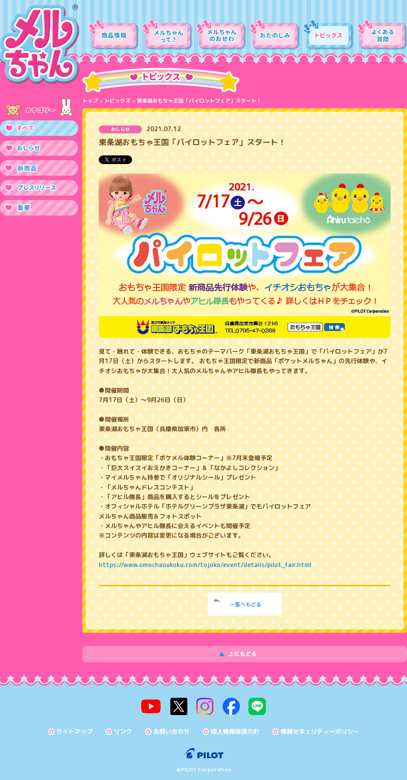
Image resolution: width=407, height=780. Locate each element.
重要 (39, 208)
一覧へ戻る (245, 604)
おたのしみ (274, 34)
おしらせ (39, 148)
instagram (204, 705)
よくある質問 (382, 34)
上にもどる (244, 654)
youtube (156, 705)
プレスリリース (39, 188)
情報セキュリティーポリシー (320, 729)
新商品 (39, 168)
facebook (228, 705)
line (251, 705)
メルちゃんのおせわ (221, 34)
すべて (39, 128)
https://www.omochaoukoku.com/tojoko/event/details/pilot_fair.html (205, 565)
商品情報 (113, 34)
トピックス (328, 34)
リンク (123, 729)
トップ (90, 100)
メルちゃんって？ (167, 34)
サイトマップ (74, 729)
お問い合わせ (171, 729)
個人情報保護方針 (235, 729)
